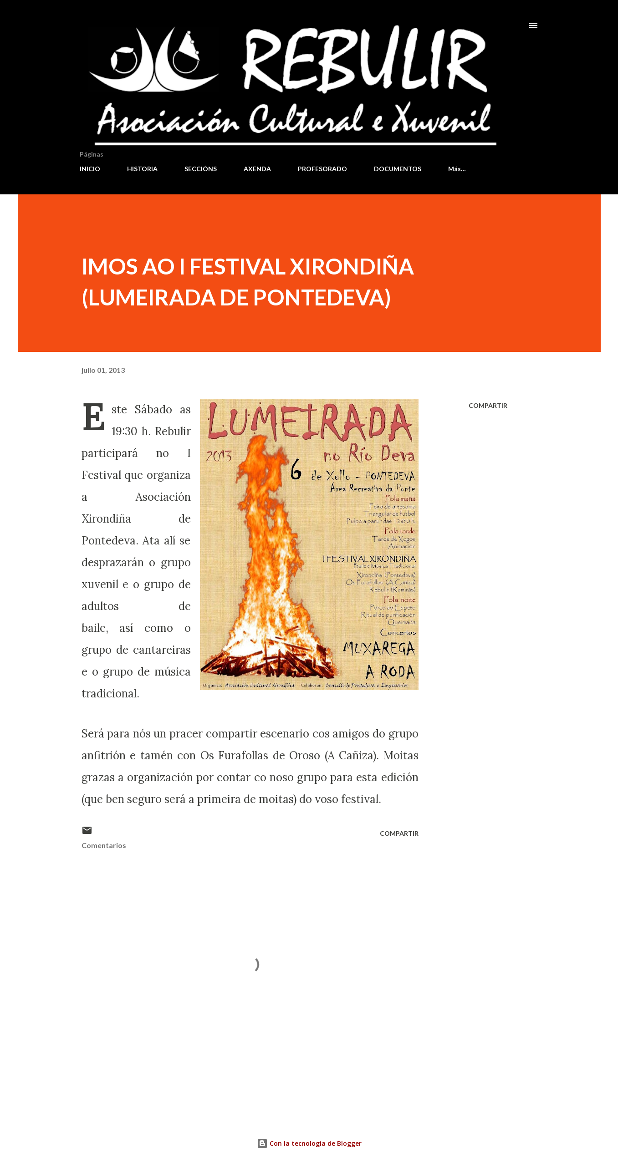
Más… (457, 169)
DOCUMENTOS (397, 169)
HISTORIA (142, 169)
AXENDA (257, 169)
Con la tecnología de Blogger (309, 1143)
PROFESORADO (322, 169)
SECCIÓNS (200, 169)
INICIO (90, 169)
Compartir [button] (488, 405)
